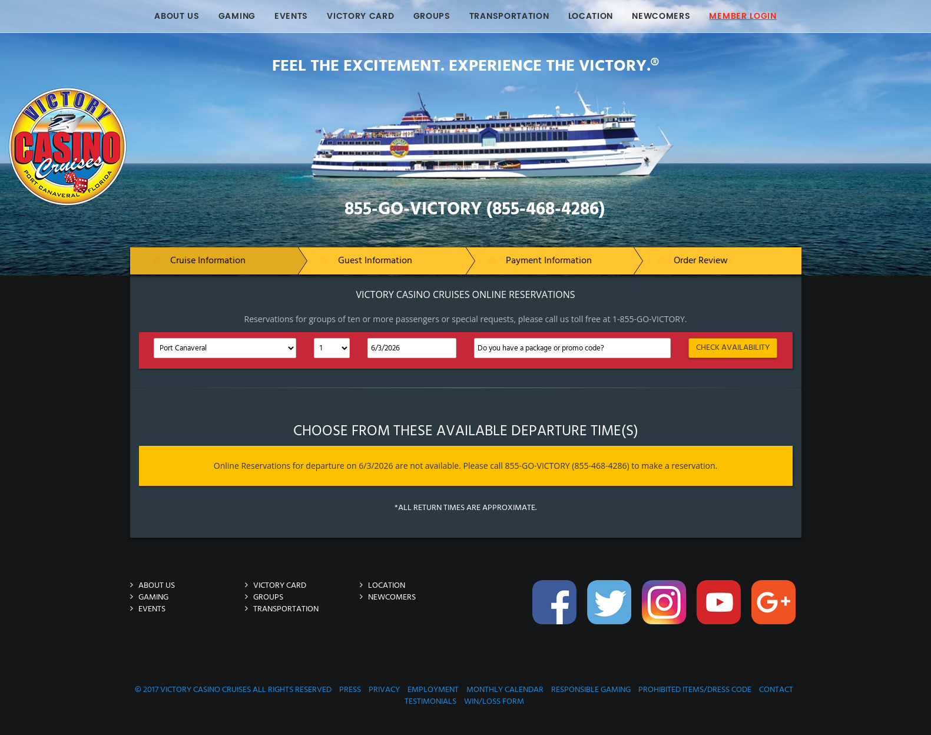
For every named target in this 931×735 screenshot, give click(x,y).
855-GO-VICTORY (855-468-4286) (474, 210)
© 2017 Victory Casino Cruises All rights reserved (233, 690)
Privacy (384, 690)
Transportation (509, 16)
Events (291, 16)
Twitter (610, 608)
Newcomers (661, 16)
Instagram (665, 608)
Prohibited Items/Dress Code (694, 690)
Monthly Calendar (505, 690)
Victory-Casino (170, 93)
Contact (776, 690)
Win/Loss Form (494, 701)
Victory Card (360, 16)
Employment (433, 690)
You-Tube (720, 608)
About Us (177, 16)
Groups (431, 16)
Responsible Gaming (591, 690)
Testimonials (430, 701)
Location (591, 16)
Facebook (555, 608)
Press (350, 690)
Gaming (237, 16)
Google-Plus (775, 608)
